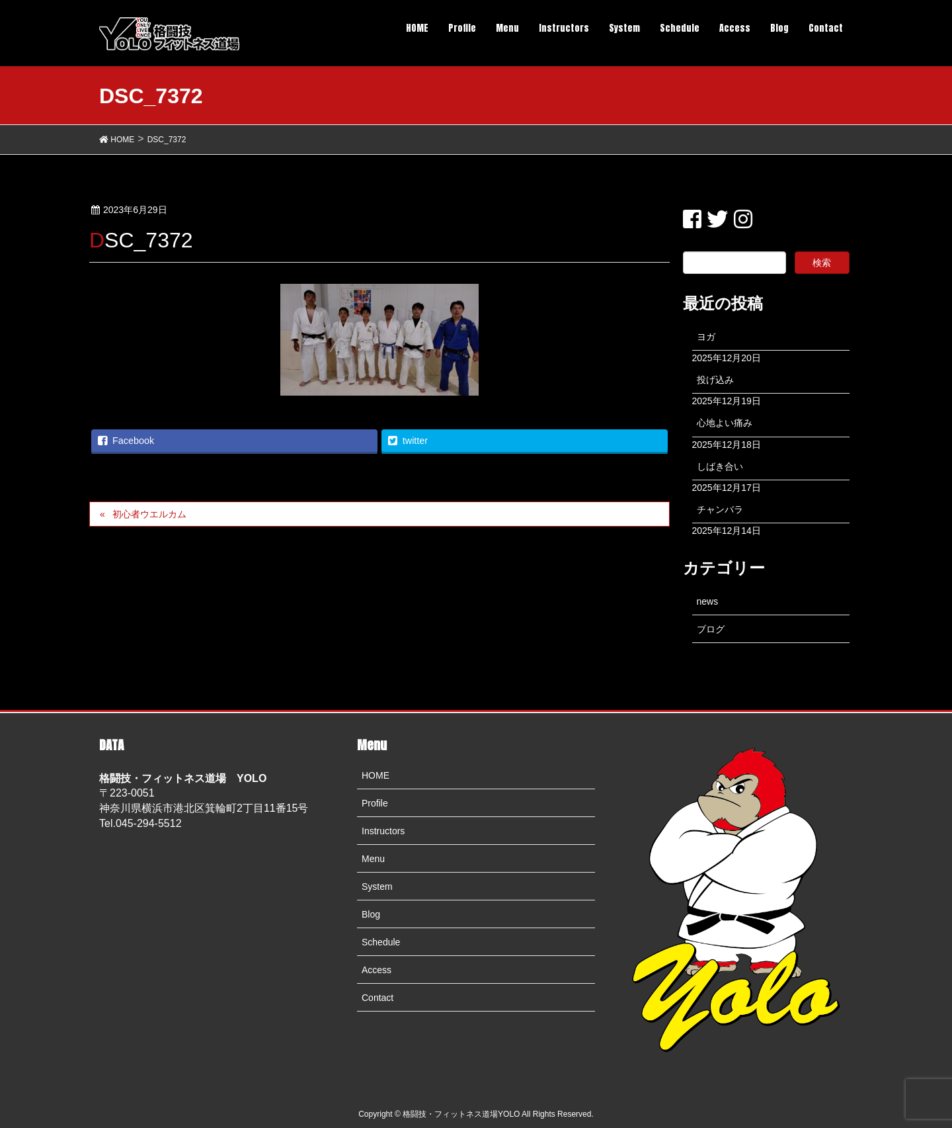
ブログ (711, 629)
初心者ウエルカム (149, 514)
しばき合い (720, 466)
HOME (375, 775)
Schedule (381, 942)
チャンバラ (720, 509)
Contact (377, 997)
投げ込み (715, 379)
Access (376, 970)
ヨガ (706, 336)
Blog (371, 914)
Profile (375, 803)
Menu (373, 858)
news (708, 601)
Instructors (383, 831)
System (377, 886)
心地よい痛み (724, 422)
